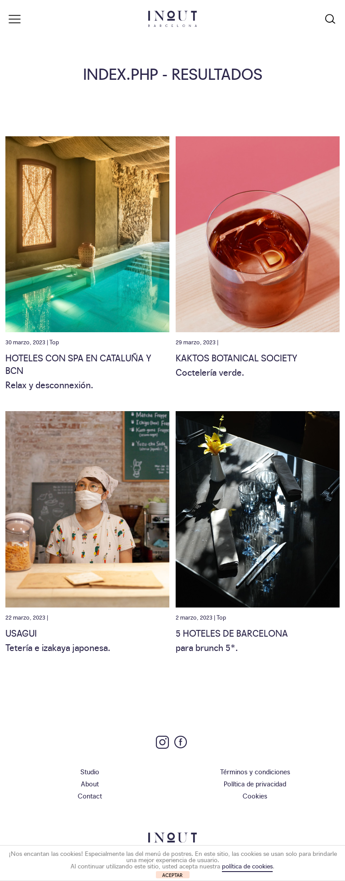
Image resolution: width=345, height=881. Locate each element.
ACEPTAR (172, 875)
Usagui (21, 632)
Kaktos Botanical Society (236, 357)
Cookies (255, 795)
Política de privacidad (255, 783)
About (90, 783)
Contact (90, 795)
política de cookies (247, 865)
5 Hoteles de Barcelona (232, 632)
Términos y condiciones (255, 771)
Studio (89, 771)
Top (54, 342)
